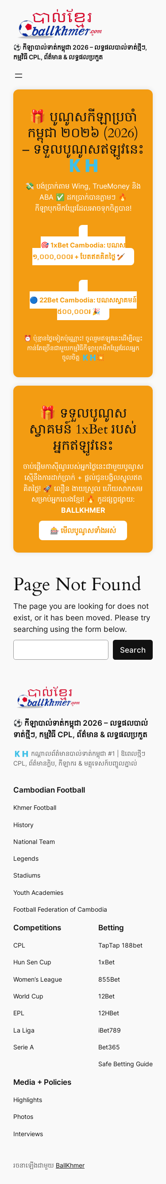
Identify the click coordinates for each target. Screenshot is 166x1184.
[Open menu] (18, 75)
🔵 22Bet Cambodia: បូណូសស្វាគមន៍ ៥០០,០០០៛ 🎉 (83, 306)
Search (133, 650)
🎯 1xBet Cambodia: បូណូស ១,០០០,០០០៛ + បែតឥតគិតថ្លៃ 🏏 (79, 251)
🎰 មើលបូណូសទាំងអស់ (83, 530)
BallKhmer (70, 1165)
